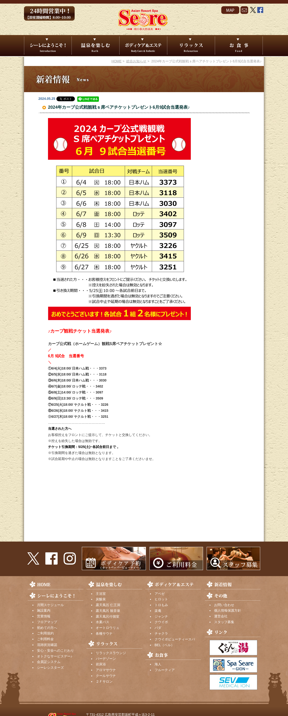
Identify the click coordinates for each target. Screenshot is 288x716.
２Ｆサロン (104, 681)
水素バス (102, 622)
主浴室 (101, 594)
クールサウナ (106, 676)
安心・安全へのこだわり (55, 650)
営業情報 (43, 616)
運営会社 (221, 616)
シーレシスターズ (50, 667)
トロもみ (161, 605)
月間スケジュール (50, 605)
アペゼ (160, 594)
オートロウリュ (107, 628)
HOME (117, 61)
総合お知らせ (136, 61)
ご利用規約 (45, 633)
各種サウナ (104, 633)
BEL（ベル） (164, 645)
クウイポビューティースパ (175, 639)
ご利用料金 (45, 639)
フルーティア (165, 670)
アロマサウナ (106, 670)
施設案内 (43, 610)
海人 (158, 664)
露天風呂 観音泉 (108, 611)
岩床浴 (101, 664)
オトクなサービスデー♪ (54, 656)
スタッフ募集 (224, 622)
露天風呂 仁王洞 (108, 605)
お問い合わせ (224, 605)
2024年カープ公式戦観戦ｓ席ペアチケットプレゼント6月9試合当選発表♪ (119, 107)
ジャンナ (161, 616)
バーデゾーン (106, 659)
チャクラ (161, 633)
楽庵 (158, 611)
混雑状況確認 (47, 645)
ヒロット (161, 599)
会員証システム (48, 662)
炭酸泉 (101, 599)
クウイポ (161, 622)
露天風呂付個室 (107, 616)
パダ (158, 628)
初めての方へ (47, 628)
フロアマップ (47, 622)
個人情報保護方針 (227, 610)
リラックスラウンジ (111, 653)
